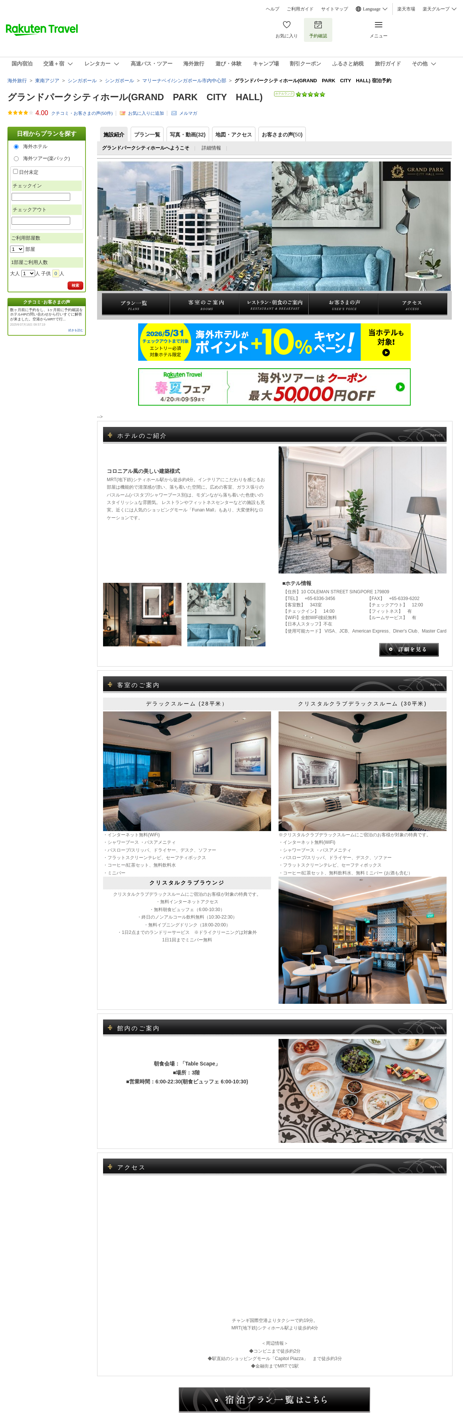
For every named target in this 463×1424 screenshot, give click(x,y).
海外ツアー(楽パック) (46, 158)
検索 (75, 285)
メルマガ (188, 113)
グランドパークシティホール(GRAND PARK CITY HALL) (134, 97)
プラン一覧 (147, 135)
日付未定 (28, 172)
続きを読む (75, 330)
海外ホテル (35, 146)
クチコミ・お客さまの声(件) (82, 113)
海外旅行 (17, 80)
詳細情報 (211, 148)
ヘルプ (272, 9)
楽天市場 (406, 9)
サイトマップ (334, 9)
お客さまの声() (282, 135)
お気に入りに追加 (146, 113)
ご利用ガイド (300, 9)
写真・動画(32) (188, 135)
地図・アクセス (233, 135)
